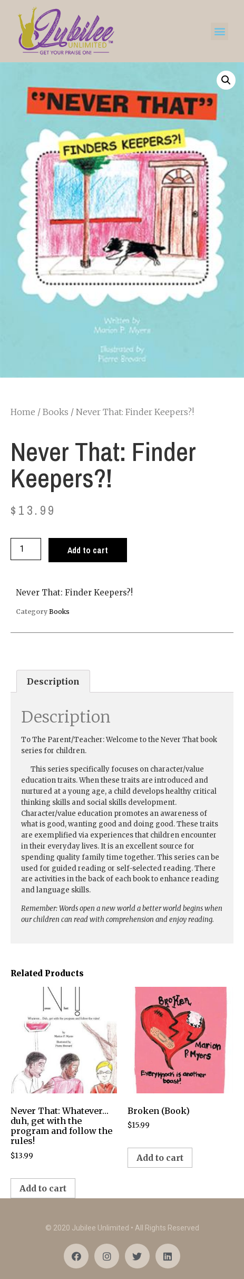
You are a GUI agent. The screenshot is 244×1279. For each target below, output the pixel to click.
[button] (219, 31)
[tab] (53, 681)
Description (53, 681)
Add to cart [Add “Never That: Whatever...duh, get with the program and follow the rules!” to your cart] (42, 1188)
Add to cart (87, 550)
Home (23, 412)
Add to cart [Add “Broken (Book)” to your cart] (159, 1157)
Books (56, 412)
